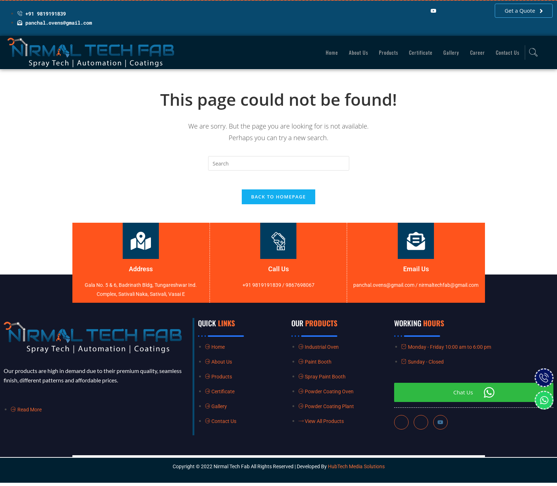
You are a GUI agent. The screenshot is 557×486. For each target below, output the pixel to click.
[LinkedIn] (419, 10)
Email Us (416, 272)
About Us (353, 52)
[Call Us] (278, 244)
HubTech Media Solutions (356, 470)
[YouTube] (433, 10)
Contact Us (506, 52)
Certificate (418, 52)
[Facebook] (404, 10)
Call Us (278, 272)
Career (475, 52)
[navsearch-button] (532, 52)
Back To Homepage (278, 200)
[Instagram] (440, 425)
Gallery (449, 52)
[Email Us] (416, 244)
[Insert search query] (278, 163)
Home (326, 52)
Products (384, 52)
